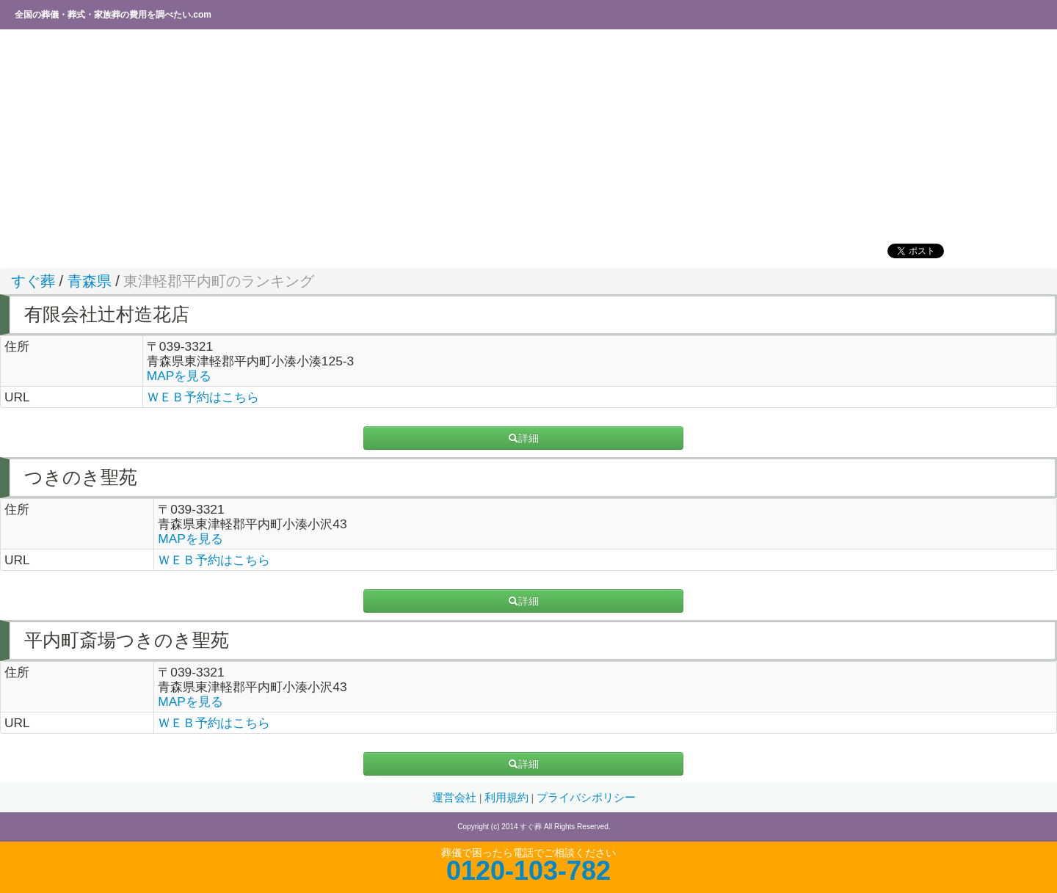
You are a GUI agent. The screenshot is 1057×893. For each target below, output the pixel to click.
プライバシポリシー (586, 797)
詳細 (523, 438)
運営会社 (455, 797)
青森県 (90, 281)
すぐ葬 (33, 281)
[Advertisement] (444, 135)
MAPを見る (179, 375)
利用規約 (507, 797)
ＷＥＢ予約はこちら (203, 397)
